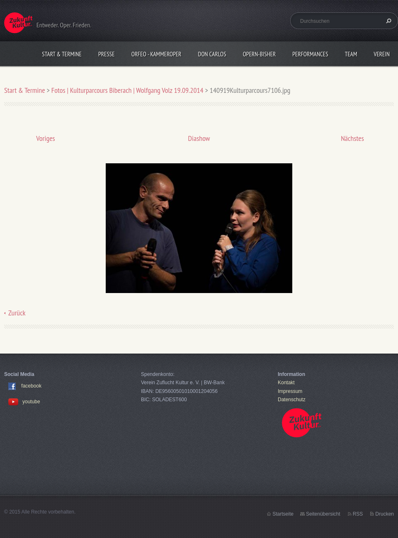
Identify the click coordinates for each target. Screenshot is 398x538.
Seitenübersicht (323, 514)
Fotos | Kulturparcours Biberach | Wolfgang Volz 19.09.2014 (127, 90)
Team (351, 54)
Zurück (17, 312)
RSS (358, 514)
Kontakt (286, 382)
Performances (310, 54)
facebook (31, 386)
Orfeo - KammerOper (156, 54)
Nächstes (352, 138)
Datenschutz (292, 399)
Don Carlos (212, 54)
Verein (382, 54)
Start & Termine (62, 54)
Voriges (45, 138)
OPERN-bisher (259, 54)
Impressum (290, 391)
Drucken (384, 514)
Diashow (199, 138)
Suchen (387, 21)
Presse (106, 54)
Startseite (283, 514)
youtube (24, 402)
